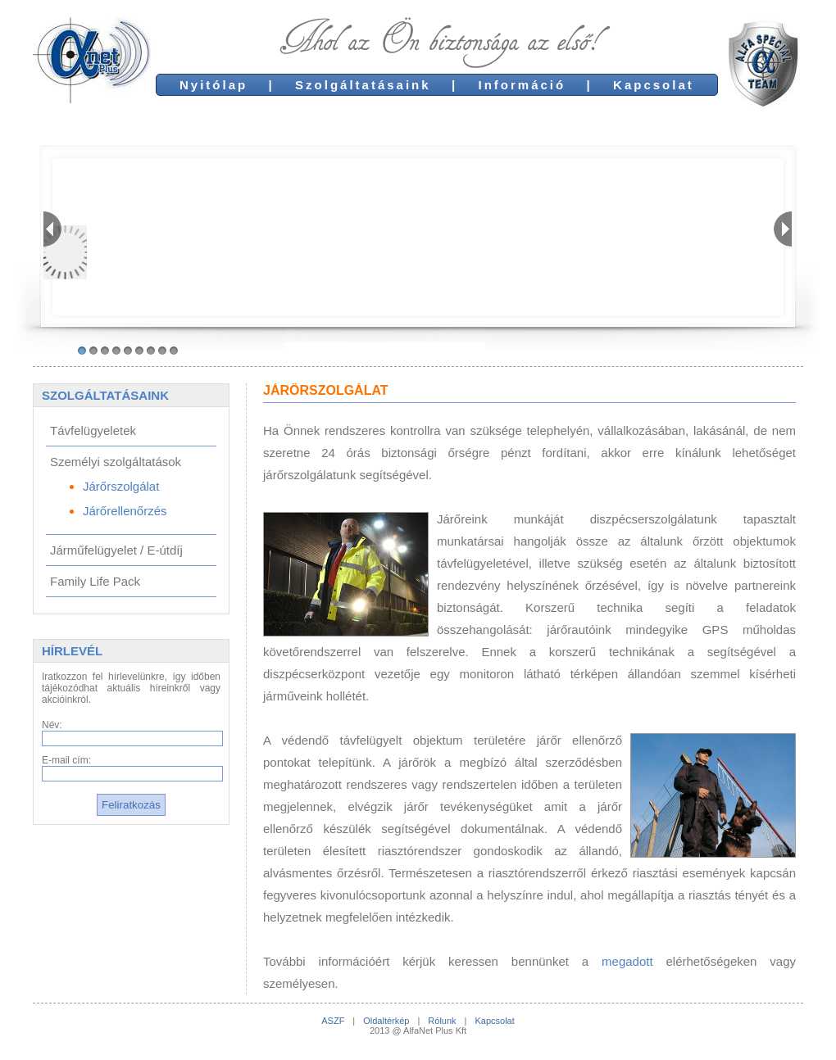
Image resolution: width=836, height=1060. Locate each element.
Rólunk (442, 1021)
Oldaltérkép (386, 1021)
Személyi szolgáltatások (115, 462)
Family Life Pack (95, 581)
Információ (522, 85)
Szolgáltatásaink (363, 85)
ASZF (332, 1021)
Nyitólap (213, 85)
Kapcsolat (653, 85)
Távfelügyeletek (93, 430)
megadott (627, 961)
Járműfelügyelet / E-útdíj (116, 550)
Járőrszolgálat (121, 486)
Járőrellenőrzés (125, 511)
